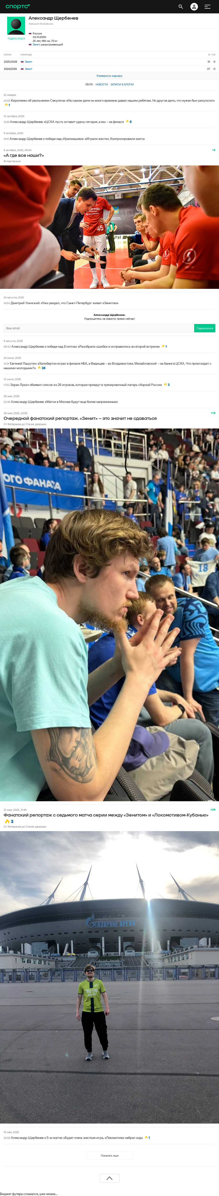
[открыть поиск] (181, 6)
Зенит (36, 44)
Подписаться (16, 38)
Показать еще (109, 1155)
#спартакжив (12, 161)
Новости (102, 84)
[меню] (207, 6)
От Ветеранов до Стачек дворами (25, 424)
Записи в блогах (122, 84)
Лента (89, 84)
